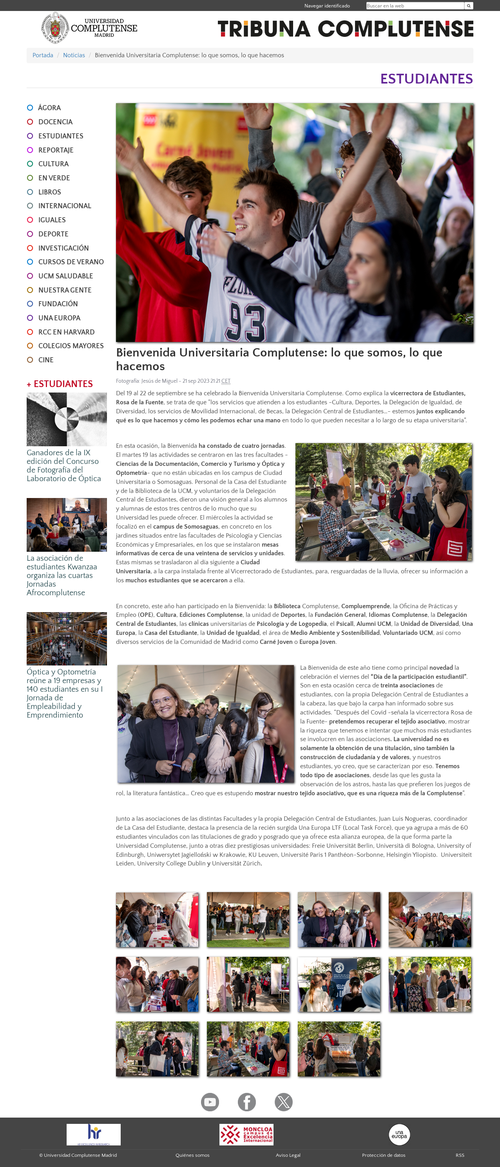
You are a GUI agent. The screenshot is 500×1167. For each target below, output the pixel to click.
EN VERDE (54, 178)
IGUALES (52, 220)
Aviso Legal (288, 1155)
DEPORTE (53, 234)
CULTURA (53, 164)
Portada (43, 55)
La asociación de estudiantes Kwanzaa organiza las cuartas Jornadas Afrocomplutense (62, 575)
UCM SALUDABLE (65, 276)
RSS (460, 1155)
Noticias (74, 55)
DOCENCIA (55, 122)
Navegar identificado (327, 5)
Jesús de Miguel (159, 381)
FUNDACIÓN (58, 304)
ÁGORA (49, 108)
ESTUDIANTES (60, 136)
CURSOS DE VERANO (71, 262)
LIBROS (49, 192)
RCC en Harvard (66, 332)
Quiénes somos (193, 1155)
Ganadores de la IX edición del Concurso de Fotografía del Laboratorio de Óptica (64, 466)
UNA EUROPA (59, 318)
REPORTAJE (56, 151)
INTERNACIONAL (64, 206)
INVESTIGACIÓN (63, 249)
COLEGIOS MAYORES (71, 346)
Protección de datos (384, 1155)
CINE (46, 360)
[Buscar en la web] (468, 5)
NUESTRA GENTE (65, 290)
